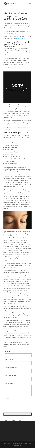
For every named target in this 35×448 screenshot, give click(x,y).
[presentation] (18, 404)
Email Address (9, 359)
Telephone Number (11, 367)
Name (7, 351)
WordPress (17, 445)
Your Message (10, 383)
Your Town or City (10, 375)
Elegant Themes (17, 443)
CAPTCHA (8, 399)
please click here (19, 33)
